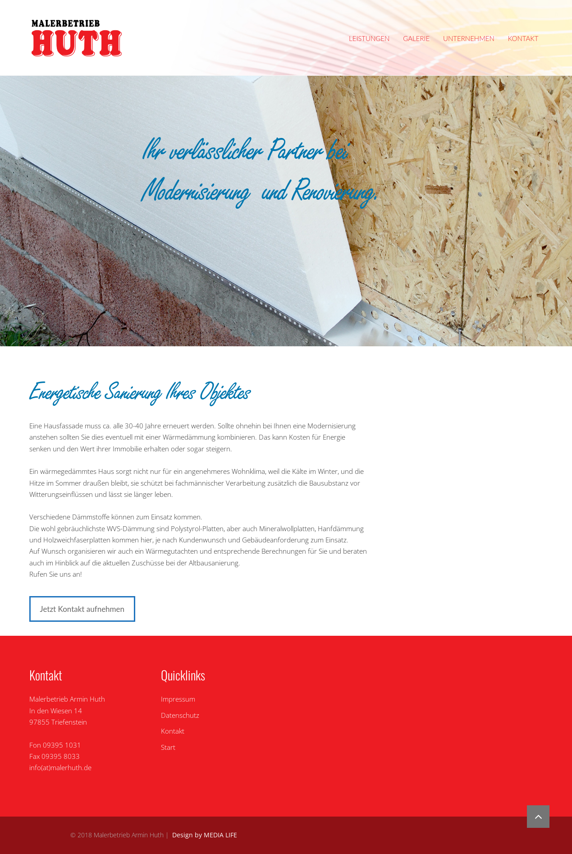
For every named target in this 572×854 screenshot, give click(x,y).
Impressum (178, 698)
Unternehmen (468, 38)
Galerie (416, 38)
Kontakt (523, 38)
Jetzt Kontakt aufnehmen (82, 609)
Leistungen (369, 38)
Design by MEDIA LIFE (204, 835)
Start (168, 747)
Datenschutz (180, 715)
